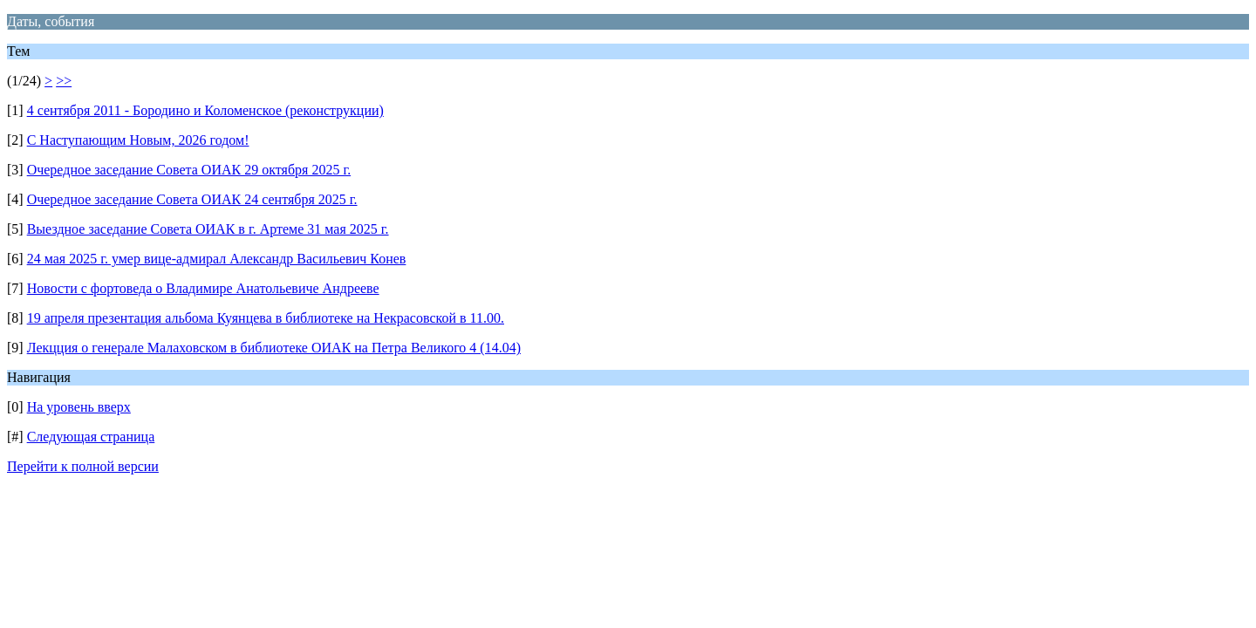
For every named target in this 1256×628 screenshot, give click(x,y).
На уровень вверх (79, 406)
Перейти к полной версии (83, 466)
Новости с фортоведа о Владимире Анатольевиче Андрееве (203, 288)
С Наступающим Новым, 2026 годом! (138, 140)
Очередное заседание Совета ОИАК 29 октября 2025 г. (189, 169)
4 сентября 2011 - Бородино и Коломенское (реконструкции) (205, 110)
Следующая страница (91, 436)
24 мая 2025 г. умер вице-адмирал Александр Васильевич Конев (216, 258)
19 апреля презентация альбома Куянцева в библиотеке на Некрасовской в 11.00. (265, 318)
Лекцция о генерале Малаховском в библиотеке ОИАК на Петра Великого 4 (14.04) (274, 347)
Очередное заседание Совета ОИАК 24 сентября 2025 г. (192, 199)
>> (64, 80)
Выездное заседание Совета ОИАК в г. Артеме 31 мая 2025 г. (208, 229)
